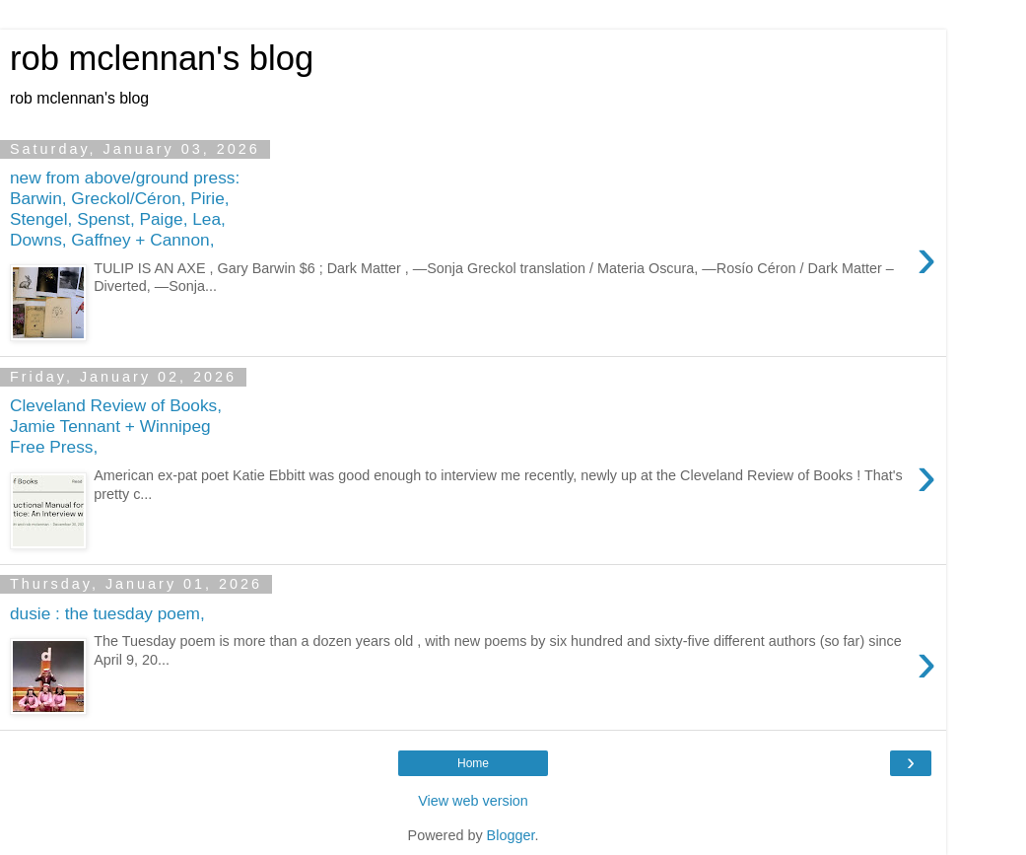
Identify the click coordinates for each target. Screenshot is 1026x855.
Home (473, 763)
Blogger (511, 835)
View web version (473, 801)
